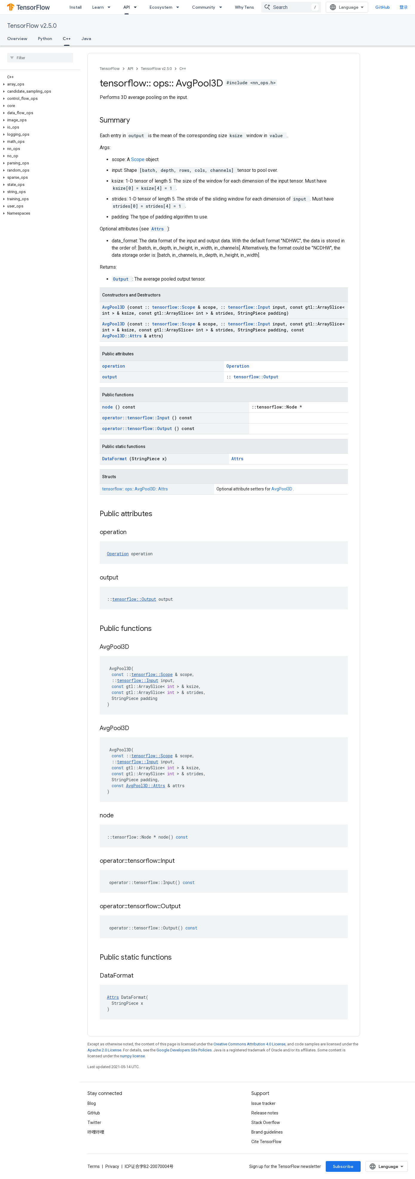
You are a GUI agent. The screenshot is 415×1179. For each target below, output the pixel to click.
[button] (39, 84)
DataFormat (115, 458)
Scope (138, 159)
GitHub (382, 7)
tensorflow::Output (255, 377)
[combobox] (291, 7)
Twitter (94, 1122)
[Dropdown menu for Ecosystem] (179, 7)
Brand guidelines (267, 1132)
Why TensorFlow (251, 7)
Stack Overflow (265, 1122)
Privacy (112, 1166)
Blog (91, 1103)
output (109, 377)
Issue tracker (263, 1103)
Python (45, 38)
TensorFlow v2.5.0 (32, 26)
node (108, 407)
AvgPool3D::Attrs (123, 336)
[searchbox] (40, 57)
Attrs (158, 229)
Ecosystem (161, 7)
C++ (182, 68)
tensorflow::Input (250, 307)
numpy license (132, 1056)
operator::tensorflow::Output (138, 428)
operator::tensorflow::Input (137, 417)
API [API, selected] (126, 7)
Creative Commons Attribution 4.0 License (249, 1044)
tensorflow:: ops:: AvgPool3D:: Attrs (135, 489)
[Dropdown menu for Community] (222, 7)
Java (86, 38)
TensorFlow (110, 68)
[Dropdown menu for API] (137, 7)
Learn (98, 7)
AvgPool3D (114, 307)
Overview (17, 38)
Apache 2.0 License (104, 1050)
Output (122, 279)
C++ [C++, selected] (67, 38)
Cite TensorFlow (266, 1141)
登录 (403, 7)
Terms (93, 1166)
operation (113, 366)
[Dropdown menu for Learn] (111, 7)
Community (203, 7)
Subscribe (343, 1166)
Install (76, 7)
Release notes (264, 1113)
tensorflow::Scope (175, 307)
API (130, 68)
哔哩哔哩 (95, 1132)
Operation (237, 366)
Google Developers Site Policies (184, 1050)
